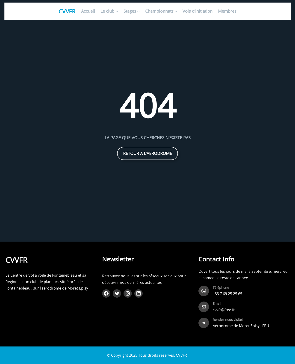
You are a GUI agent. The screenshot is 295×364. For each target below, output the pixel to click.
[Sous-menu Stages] (138, 11)
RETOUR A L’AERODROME (147, 153)
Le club (107, 11)
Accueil (88, 11)
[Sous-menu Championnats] (175, 11)
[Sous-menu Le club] (116, 11)
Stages (130, 11)
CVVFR (67, 11)
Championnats (159, 11)
